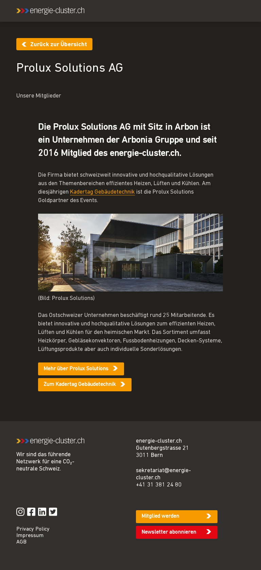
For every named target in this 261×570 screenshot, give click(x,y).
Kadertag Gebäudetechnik (102, 192)
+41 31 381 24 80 (159, 485)
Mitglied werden (160, 516)
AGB (21, 542)
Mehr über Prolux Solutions (76, 369)
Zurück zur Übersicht (58, 45)
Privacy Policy (33, 529)
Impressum (30, 535)
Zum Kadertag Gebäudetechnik (80, 384)
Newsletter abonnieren (168, 532)
